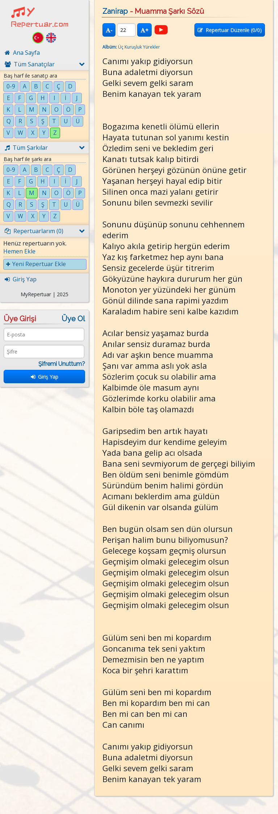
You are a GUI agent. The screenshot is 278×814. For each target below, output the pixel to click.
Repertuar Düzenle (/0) (230, 29)
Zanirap (115, 11)
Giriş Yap (44, 376)
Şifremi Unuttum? (61, 363)
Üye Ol (73, 318)
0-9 (11, 86)
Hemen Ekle (19, 251)
